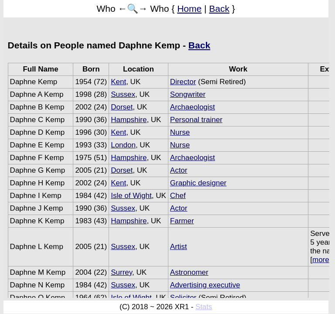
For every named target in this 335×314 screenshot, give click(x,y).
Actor (179, 170)
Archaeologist (192, 107)
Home (189, 8)
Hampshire (129, 120)
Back (219, 8)
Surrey (121, 272)
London (123, 145)
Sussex (123, 94)
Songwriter (187, 94)
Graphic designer (198, 183)
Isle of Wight (131, 195)
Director (183, 82)
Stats (203, 307)
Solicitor (183, 298)
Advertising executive (205, 285)
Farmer (182, 221)
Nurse (180, 132)
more (320, 260)
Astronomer (189, 272)
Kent (118, 82)
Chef (178, 195)
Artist (178, 246)
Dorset (122, 107)
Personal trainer (196, 120)
